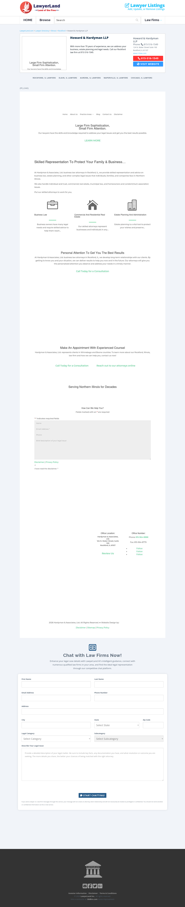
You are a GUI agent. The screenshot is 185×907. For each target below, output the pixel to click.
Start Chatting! (92, 795)
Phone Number (101, 692)
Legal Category (28, 733)
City (23, 720)
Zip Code (146, 720)
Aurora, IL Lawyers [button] (90, 78)
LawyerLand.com (27, 31)
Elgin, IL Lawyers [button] (68, 78)
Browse (45, 20)
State (96, 720)
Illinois (53, 31)
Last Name (99, 679)
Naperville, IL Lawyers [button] (116, 78)
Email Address (28, 692)
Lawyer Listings (145, 5)
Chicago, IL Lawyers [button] (141, 78)
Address (25, 706)
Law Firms (153, 20)
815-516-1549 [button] (148, 58)
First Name (26, 679)
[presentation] (92, 787)
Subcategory (99, 733)
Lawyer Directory (42, 31)
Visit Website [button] (148, 64)
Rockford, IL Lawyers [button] (44, 78)
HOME (27, 20)
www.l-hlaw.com (139, 53)
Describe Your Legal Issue (33, 746)
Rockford (61, 31)
